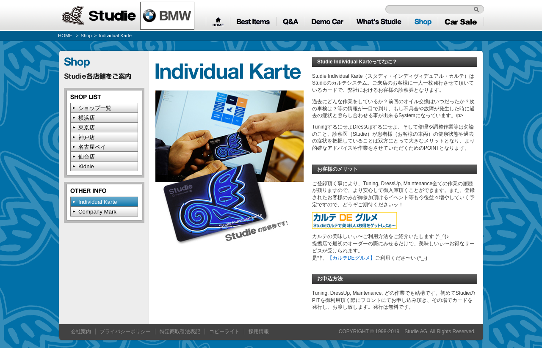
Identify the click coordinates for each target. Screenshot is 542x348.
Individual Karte (97, 202)
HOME (65, 35)
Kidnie (86, 166)
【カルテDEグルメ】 (351, 258)
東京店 (86, 127)
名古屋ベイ (92, 147)
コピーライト (224, 331)
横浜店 (86, 118)
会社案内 (81, 331)
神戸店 (86, 137)
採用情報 (259, 331)
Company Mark (97, 211)
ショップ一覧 (94, 108)
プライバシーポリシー (125, 331)
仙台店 (86, 156)
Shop (86, 35)
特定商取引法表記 (180, 331)
